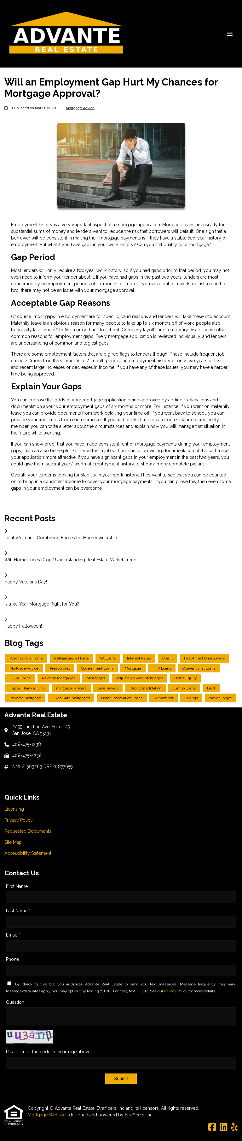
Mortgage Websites (48, 1114)
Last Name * (18, 910)
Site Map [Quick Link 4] (13, 842)
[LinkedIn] (224, 1127)
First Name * (18, 886)
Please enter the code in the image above (48, 1051)
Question (15, 1002)
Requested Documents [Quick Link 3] (27, 831)
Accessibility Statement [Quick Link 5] (27, 853)
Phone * (14, 959)
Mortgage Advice (80, 108)
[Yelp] (234, 1127)
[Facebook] (212, 1127)
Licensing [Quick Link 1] (14, 809)
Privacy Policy (175, 991)
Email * (13, 934)
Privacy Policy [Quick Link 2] (18, 820)
